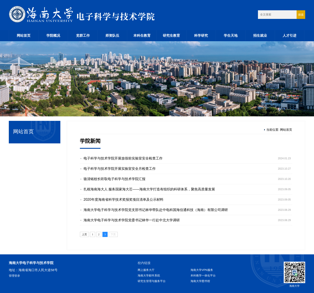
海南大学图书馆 (200, 281)
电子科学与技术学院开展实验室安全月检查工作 (120, 168)
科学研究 (201, 35)
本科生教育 (142, 35)
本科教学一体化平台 (203, 275)
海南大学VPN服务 (202, 270)
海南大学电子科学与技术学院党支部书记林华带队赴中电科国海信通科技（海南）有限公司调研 (156, 210)
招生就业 (260, 35)
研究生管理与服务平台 (152, 281)
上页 (84, 234)
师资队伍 (112, 35)
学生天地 (231, 35)
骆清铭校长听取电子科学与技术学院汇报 (114, 179)
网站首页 (23, 35)
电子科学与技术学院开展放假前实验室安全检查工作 (123, 158)
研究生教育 (171, 35)
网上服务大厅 (146, 270)
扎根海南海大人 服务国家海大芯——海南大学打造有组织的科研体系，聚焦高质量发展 (149, 189)
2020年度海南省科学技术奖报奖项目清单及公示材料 (123, 199)
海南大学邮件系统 (149, 275)
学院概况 (53, 35)
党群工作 (83, 35)
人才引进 (289, 35)
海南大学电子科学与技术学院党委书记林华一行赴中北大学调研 (132, 220)
